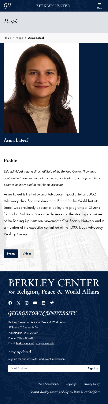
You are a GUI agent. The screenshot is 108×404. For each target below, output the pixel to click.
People (20, 38)
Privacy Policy (92, 384)
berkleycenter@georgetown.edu (35, 343)
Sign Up (93, 368)
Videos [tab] (28, 253)
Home (7, 38)
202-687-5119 (26, 338)
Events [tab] (12, 253)
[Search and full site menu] (99, 5)
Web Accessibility (48, 384)
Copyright (71, 384)
